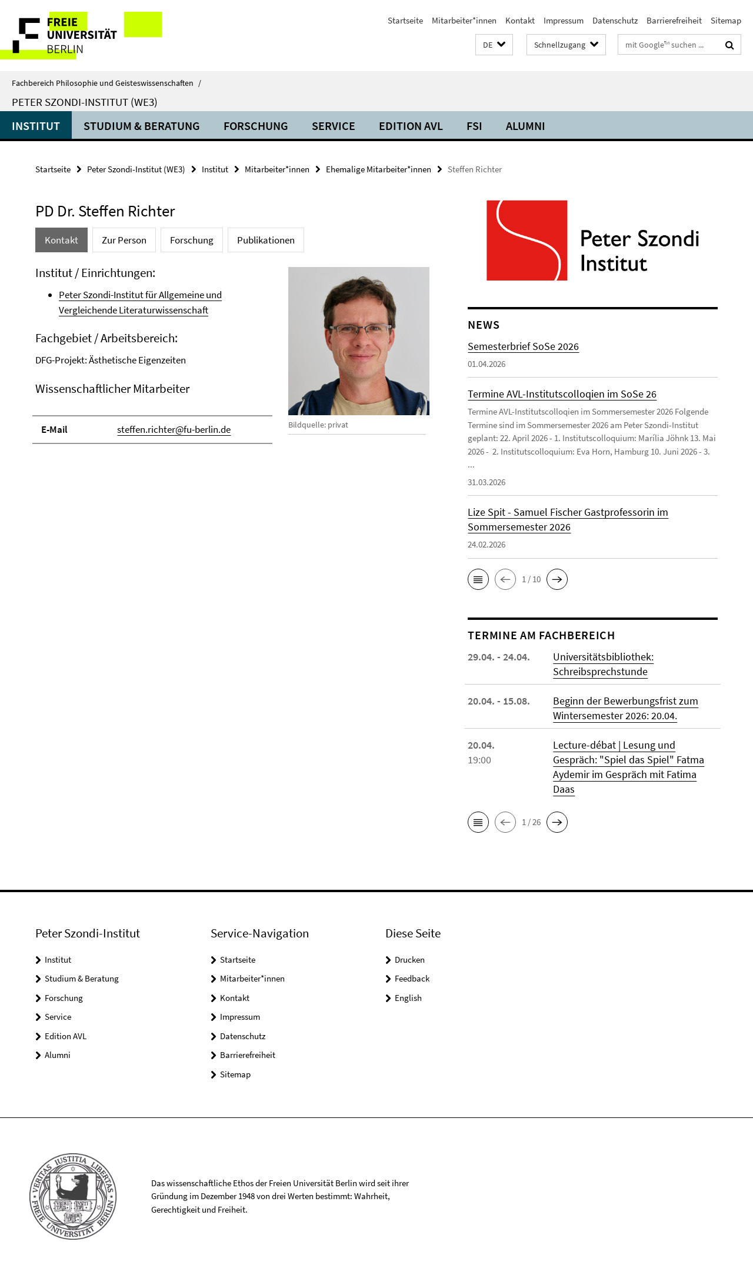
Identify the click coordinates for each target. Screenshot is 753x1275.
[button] (494, 45)
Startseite (405, 20)
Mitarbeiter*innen (464, 20)
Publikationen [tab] (266, 239)
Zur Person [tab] (124, 239)
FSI (474, 125)
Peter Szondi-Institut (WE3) (85, 102)
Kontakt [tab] (61, 239)
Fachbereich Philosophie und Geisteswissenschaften (106, 83)
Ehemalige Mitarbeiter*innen (378, 169)
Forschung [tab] (192, 239)
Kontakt (520, 20)
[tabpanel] (230, 360)
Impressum (564, 20)
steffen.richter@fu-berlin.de (174, 429)
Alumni (525, 125)
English (408, 997)
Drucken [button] (410, 959)
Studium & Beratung (142, 125)
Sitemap (726, 20)
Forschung (256, 125)
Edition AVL (411, 125)
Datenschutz (615, 20)
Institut (36, 125)
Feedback (412, 978)
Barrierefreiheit (674, 20)
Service (333, 125)
